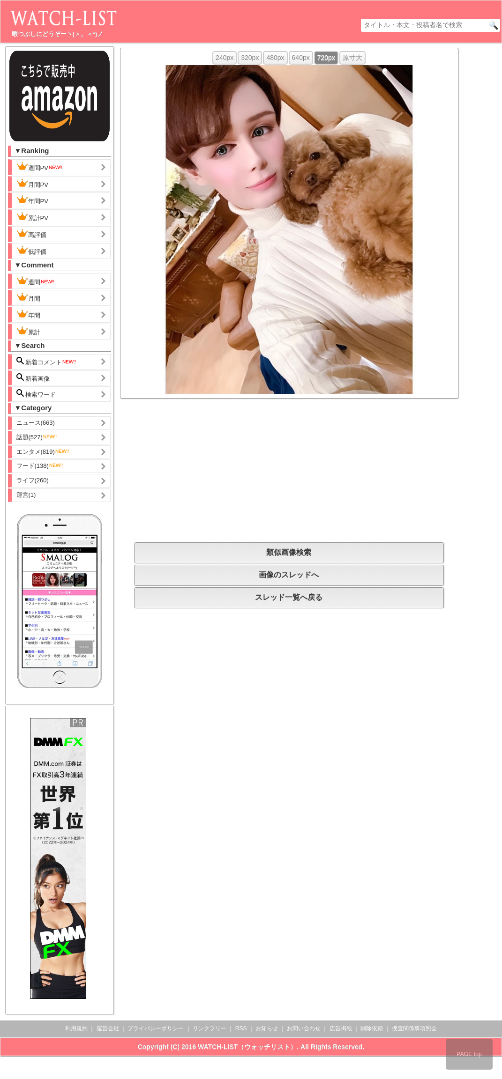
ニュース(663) (35, 422)
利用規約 (76, 1028)
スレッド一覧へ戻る (288, 597)
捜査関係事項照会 (414, 1028)
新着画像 (33, 377)
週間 (35, 281)
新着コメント (46, 361)
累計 (28, 331)
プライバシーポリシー (155, 1028)
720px (326, 57)
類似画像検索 (288, 552)
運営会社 (108, 1028)
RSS (241, 1028)
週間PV (39, 166)
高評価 (31, 233)
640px (301, 57)
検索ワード (36, 393)
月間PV (32, 183)
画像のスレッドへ (289, 575)
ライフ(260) (32, 480)
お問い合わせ (304, 1028)
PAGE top (469, 1054)
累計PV (32, 217)
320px (250, 57)
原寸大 (352, 57)
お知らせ (266, 1028)
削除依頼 (371, 1028)
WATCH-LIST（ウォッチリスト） (247, 1046)
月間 (28, 297)
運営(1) (26, 494)
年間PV (32, 200)
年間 (28, 314)
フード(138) (40, 465)
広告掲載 (341, 1028)
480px (275, 57)
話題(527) (37, 437)
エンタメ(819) (43, 451)
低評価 (31, 250)
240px (224, 57)
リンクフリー (209, 1028)
